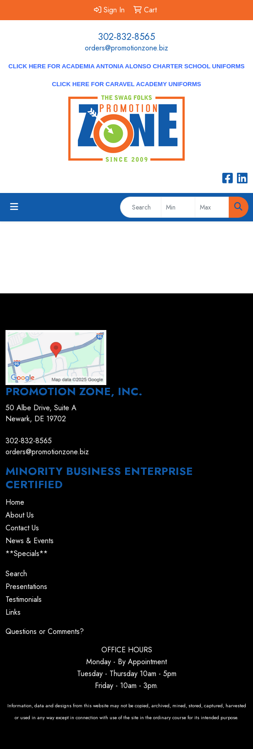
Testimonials (24, 599)
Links (13, 612)
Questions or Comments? (45, 631)
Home (15, 502)
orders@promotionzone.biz (126, 48)
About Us (20, 515)
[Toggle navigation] (14, 207)
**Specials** (27, 553)
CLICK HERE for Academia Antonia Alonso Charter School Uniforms (126, 66)
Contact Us (22, 528)
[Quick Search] (140, 207)
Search (16, 573)
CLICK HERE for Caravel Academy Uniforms (126, 84)
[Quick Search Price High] (212, 207)
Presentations (26, 586)
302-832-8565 (126, 37)
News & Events (30, 540)
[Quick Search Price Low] (178, 207)
